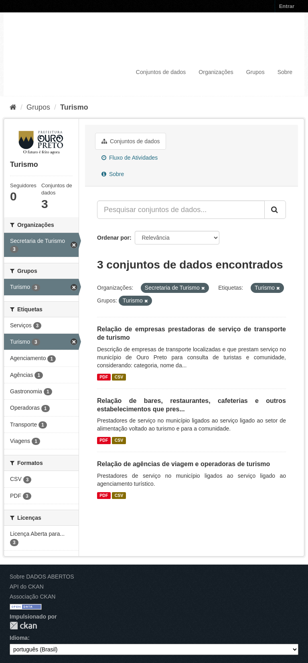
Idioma (19, 638)
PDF (103, 377)
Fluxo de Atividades (129, 157)
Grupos (255, 72)
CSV (119, 377)
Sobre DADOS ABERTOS (42, 576)
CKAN (23, 625)
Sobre (285, 72)
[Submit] (275, 209)
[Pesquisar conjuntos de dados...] (181, 209)
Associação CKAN (32, 596)
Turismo (74, 107)
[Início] (13, 107)
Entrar (286, 6)
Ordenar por (113, 237)
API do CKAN (27, 586)
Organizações (216, 72)
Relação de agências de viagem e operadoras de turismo (183, 464)
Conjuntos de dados (161, 72)
